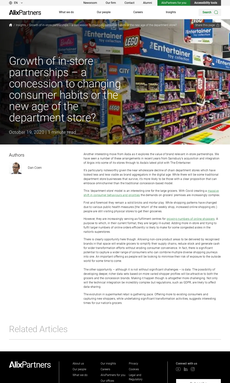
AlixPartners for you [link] (173, 2)
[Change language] (16, 3)
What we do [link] (66, 12)
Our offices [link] (107, 380)
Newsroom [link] (90, 2)
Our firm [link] (111, 2)
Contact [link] (129, 2)
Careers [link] (138, 12)
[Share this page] (207, 25)
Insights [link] (171, 12)
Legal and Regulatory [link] (135, 377)
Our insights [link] (108, 363)
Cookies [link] (134, 369)
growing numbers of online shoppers (191, 219)
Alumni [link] (147, 2)
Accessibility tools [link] (205, 2)
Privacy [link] (133, 363)
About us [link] (78, 363)
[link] (25, 12)
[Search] (210, 12)
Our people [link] (104, 12)
